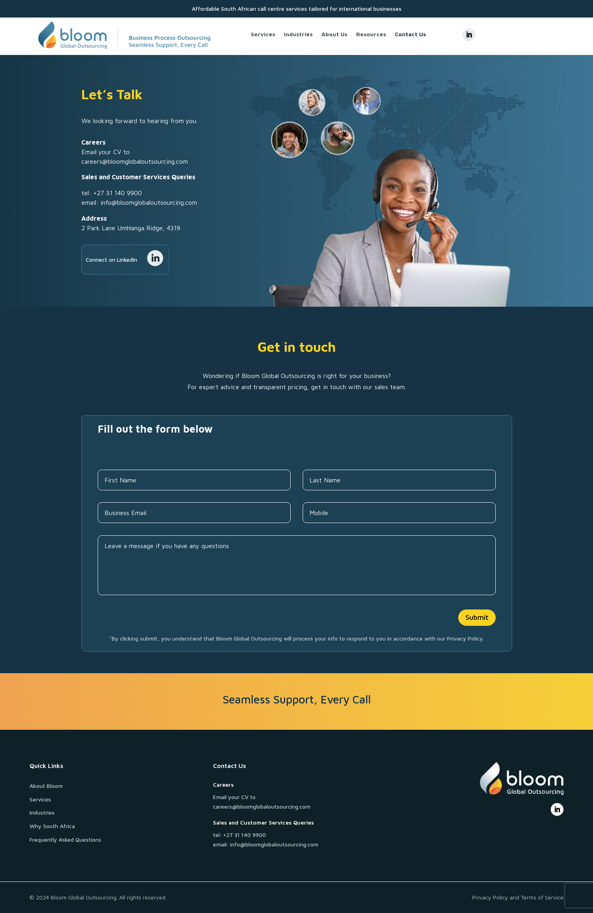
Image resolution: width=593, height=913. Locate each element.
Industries (298, 34)
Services (263, 34)
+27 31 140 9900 (117, 192)
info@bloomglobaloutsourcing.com (148, 202)
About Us (334, 34)
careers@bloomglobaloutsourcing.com (134, 161)
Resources (371, 34)
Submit (477, 617)
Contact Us (410, 34)
